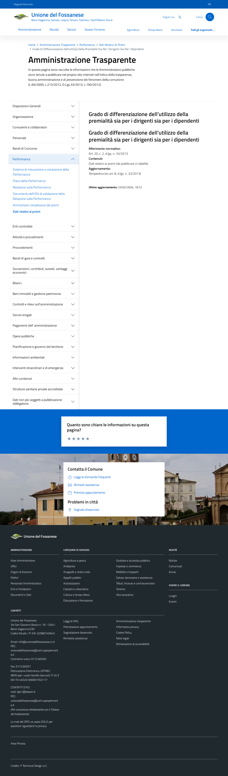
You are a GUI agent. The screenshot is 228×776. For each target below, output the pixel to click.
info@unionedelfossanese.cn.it (37, 642)
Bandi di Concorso (25, 148)
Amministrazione (29, 29)
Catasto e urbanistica (75, 589)
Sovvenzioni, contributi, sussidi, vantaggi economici (40, 270)
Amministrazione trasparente (133, 621)
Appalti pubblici (72, 577)
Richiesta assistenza (75, 638)
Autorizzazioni (71, 583)
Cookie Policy (124, 632)
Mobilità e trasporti (127, 572)
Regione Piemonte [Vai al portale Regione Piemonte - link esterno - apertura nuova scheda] (23, 4)
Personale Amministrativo (26, 583)
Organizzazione (23, 116)
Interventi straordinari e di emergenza (38, 367)
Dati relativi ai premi (26, 211)
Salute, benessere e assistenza (134, 577)
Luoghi (173, 596)
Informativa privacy (127, 627)
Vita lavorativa (124, 595)
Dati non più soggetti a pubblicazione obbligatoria (37, 401)
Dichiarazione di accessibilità (132, 644)
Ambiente (69, 566)
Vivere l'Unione (95, 29)
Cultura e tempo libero (76, 595)
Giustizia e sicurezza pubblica (133, 560)
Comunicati (175, 566)
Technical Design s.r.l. (35, 766)
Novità (54, 29)
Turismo (120, 589)
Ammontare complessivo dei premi (36, 205)
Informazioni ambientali (29, 357)
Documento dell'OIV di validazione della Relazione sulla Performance (39, 196)
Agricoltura (133, 30)
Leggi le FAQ (70, 621)
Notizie (173, 560)
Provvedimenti (23, 247)
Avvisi (172, 572)
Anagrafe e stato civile (76, 572)
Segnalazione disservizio (77, 632)
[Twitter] (178, 17)
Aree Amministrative (23, 560)
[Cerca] (210, 17)
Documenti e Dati (21, 595)
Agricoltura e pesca (74, 560)
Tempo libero (155, 30)
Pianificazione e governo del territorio (38, 346)
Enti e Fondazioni (21, 589)
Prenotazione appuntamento (80, 627)
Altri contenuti (22, 378)
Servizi (71, 29)
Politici (14, 577)
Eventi (173, 601)
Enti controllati (22, 226)
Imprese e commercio (128, 566)
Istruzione (176, 30)
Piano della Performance (29, 180)
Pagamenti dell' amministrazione (35, 325)
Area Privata (18, 743)
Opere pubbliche (23, 336)
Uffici (14, 566)
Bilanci (17, 283)
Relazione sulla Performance (32, 187)
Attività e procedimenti (28, 237)
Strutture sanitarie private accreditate (38, 389)
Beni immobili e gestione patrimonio (37, 293)
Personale (19, 137)
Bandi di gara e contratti (29, 258)
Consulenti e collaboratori (30, 127)
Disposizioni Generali (27, 106)
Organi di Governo (21, 572)
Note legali (122, 638)
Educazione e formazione (78, 600)
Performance (21, 159)
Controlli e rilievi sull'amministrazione (38, 304)
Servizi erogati (22, 315)
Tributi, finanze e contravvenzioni (135, 583)
